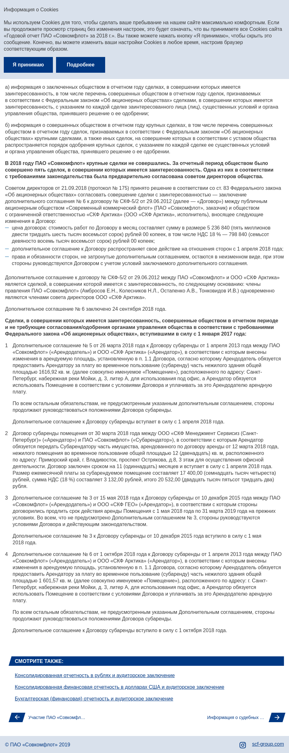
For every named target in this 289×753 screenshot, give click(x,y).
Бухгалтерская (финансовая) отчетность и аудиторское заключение (94, 698)
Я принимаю (28, 64)
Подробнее (80, 64)
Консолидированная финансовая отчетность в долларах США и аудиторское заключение (119, 687)
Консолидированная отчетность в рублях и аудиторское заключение (95, 675)
